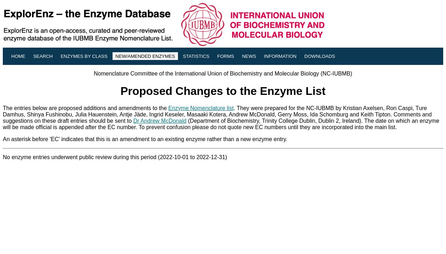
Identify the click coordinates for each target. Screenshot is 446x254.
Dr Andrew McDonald (159, 121)
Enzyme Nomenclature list (201, 108)
